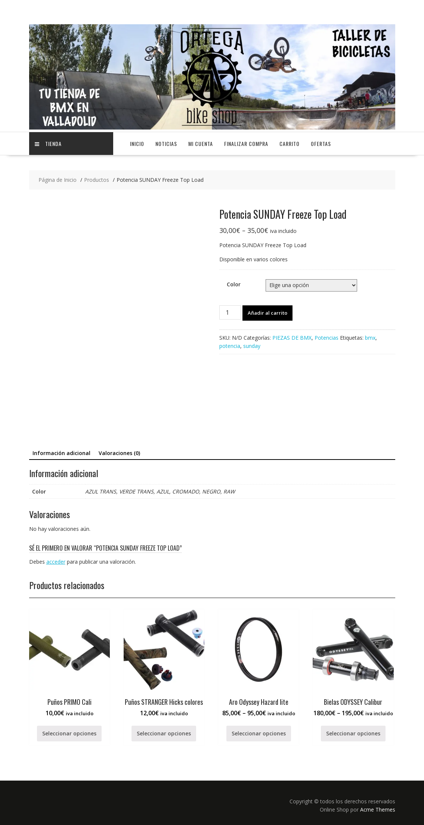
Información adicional (61, 453)
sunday (251, 345)
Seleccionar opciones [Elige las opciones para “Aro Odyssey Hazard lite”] (259, 733)
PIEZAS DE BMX (292, 337)
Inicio (137, 143)
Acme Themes (377, 809)
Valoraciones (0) (119, 453)
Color (234, 284)
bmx (370, 337)
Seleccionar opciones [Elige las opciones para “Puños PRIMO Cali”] (69, 733)
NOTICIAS (166, 143)
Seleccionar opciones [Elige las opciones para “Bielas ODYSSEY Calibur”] (353, 733)
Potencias (326, 337)
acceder (55, 561)
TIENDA (48, 143)
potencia (229, 345)
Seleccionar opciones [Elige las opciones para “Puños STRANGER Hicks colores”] (164, 733)
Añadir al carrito (267, 312)
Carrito (289, 143)
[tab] (61, 453)
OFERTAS (321, 143)
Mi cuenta (200, 143)
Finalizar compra (246, 143)
